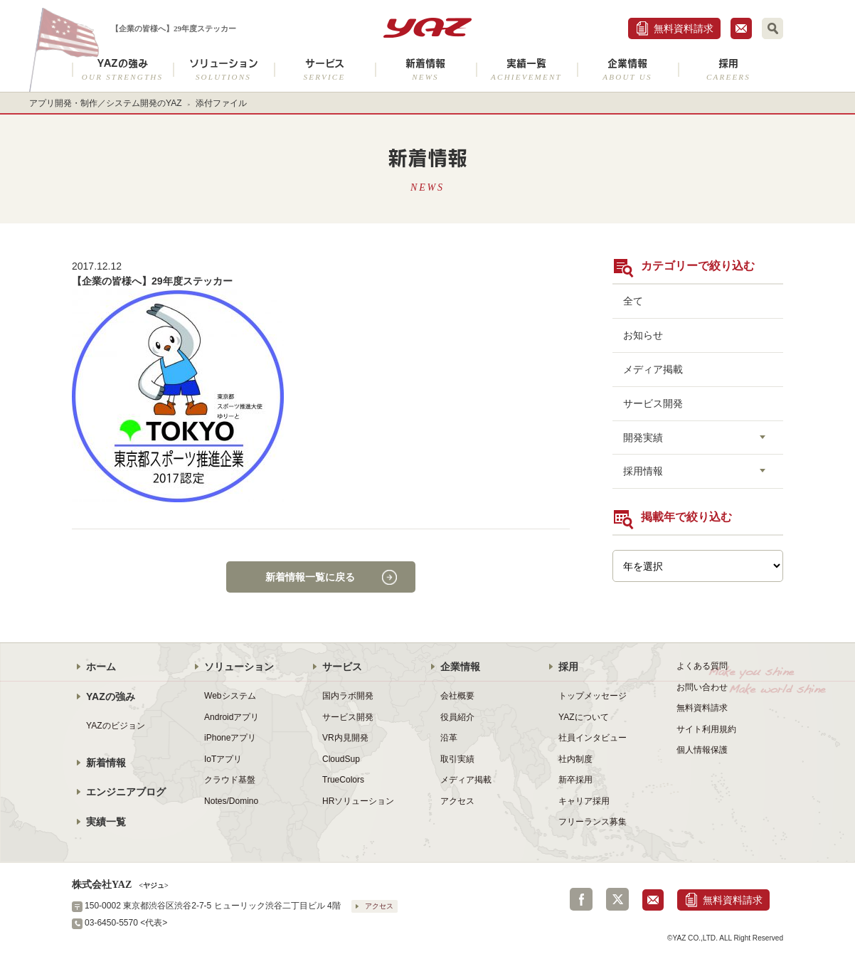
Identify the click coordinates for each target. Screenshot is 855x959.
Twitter (617, 899)
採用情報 (643, 471)
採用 (728, 69)
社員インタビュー (592, 738)
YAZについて (583, 717)
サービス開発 (653, 403)
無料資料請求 (683, 28)
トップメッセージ (592, 696)
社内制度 (575, 759)
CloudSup (341, 759)
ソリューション (223, 69)
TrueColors (343, 780)
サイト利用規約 (706, 729)
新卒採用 (575, 780)
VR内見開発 (345, 738)
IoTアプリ (223, 759)
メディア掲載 (653, 369)
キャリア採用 (584, 801)
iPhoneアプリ (230, 738)
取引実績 (457, 759)
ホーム (101, 666)
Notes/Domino (231, 801)
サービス (324, 69)
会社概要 (457, 696)
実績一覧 (526, 69)
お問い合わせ (702, 687)
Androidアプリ (231, 717)
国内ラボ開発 (347, 696)
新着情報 (425, 69)
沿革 (448, 738)
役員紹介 (457, 717)
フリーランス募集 (592, 822)
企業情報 (627, 69)
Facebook (581, 899)
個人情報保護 (702, 750)
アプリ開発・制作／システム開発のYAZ (105, 103)
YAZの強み (122, 69)
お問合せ (741, 28)
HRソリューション (358, 801)
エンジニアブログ (126, 792)
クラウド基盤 (229, 780)
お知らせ (643, 335)
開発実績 (643, 437)
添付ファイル (221, 103)
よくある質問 (702, 666)
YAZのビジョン (115, 726)
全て (633, 301)
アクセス (457, 801)
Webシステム (230, 696)
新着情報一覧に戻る (310, 577)
